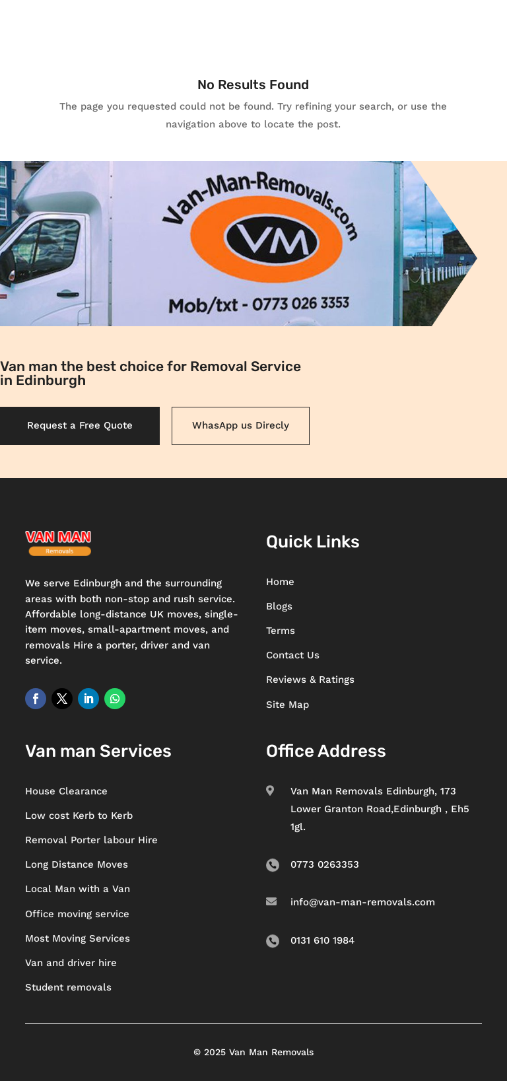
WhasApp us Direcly (240, 425)
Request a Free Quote (80, 425)
